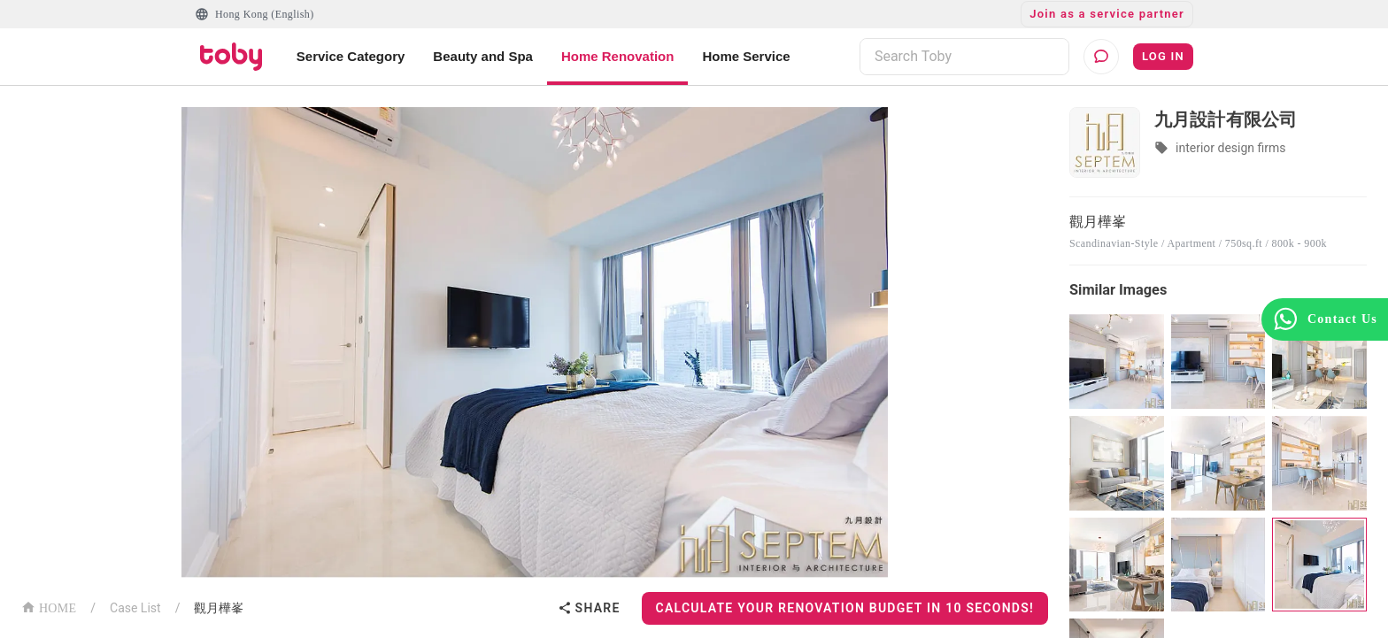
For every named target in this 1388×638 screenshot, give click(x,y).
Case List (135, 608)
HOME (48, 606)
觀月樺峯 (218, 608)
